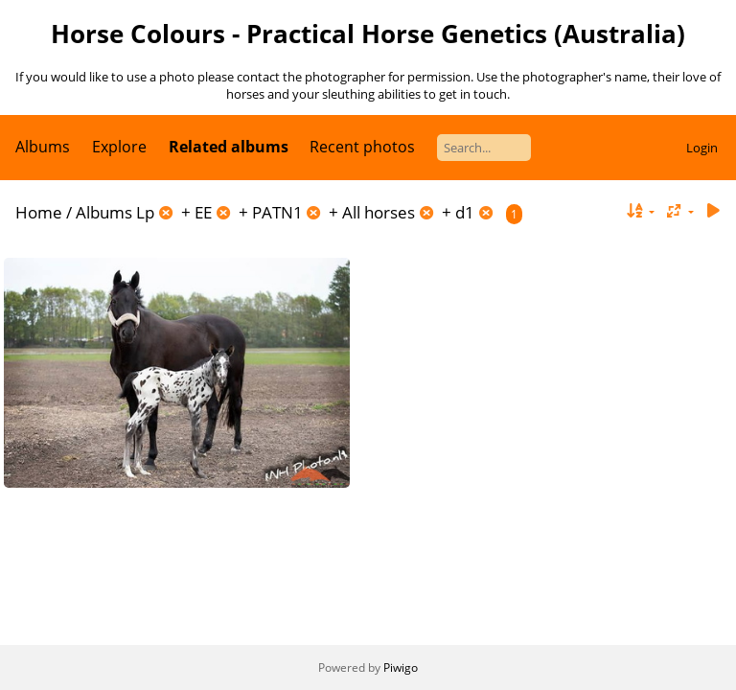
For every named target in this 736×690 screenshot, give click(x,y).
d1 (464, 212)
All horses (378, 212)
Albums (42, 146)
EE (203, 212)
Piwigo (400, 667)
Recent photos (362, 146)
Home (38, 212)
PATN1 (277, 212)
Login (702, 147)
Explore (119, 146)
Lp (145, 212)
